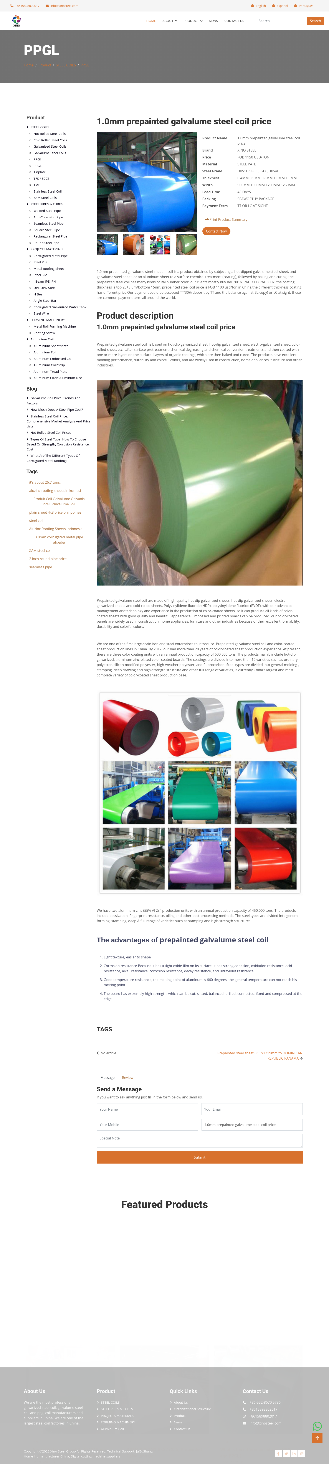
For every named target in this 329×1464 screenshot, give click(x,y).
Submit (199, 1157)
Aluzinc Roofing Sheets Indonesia (56, 528)
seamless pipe (40, 567)
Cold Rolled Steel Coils (50, 140)
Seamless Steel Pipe (49, 223)
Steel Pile (40, 262)
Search (315, 20)
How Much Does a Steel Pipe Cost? (57, 409)
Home (151, 20)
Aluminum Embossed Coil (53, 358)
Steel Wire (41, 313)
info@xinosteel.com (64, 6)
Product (191, 20)
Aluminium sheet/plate (51, 346)
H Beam (40, 294)
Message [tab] (108, 1077)
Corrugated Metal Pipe (51, 256)
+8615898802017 (27, 6)
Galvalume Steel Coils (50, 153)
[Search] (280, 21)
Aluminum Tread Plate (50, 371)
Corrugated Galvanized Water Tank (60, 307)
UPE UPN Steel (45, 287)
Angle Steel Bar (45, 300)
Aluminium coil (42, 339)
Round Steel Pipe (46, 243)
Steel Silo (40, 275)
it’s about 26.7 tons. (45, 482)
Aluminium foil (45, 352)
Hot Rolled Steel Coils (50, 133)
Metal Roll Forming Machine (55, 326)
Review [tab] (127, 1077)
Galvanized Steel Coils (50, 146)
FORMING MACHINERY (48, 320)
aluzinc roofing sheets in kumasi (55, 490)
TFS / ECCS (42, 178)
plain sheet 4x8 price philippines (55, 512)
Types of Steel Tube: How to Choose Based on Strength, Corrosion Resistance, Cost (58, 444)
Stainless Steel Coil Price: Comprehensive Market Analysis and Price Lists (59, 421)
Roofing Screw (44, 333)
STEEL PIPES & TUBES (47, 204)
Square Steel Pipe (47, 230)
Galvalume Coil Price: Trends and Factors (54, 400)
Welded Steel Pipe (47, 210)
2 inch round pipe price (48, 558)
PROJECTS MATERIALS (47, 249)
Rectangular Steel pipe (51, 236)
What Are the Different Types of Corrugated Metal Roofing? (53, 458)
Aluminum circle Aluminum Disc (58, 378)
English (261, 6)
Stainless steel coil (48, 191)
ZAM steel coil (40, 550)
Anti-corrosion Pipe (48, 217)
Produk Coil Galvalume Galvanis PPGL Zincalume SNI (58, 501)
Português (306, 6)
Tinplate (40, 172)
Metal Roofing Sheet (49, 268)
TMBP (38, 185)
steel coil (36, 520)
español (282, 6)
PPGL (85, 65)
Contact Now (216, 231)
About (167, 20)
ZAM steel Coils (45, 197)
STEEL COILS (66, 65)
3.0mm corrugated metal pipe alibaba (59, 540)
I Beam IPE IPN (45, 281)
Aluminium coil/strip (49, 365)
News (213, 20)
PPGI (37, 159)
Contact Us (234, 20)
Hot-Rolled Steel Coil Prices (51, 432)
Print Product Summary (226, 219)
